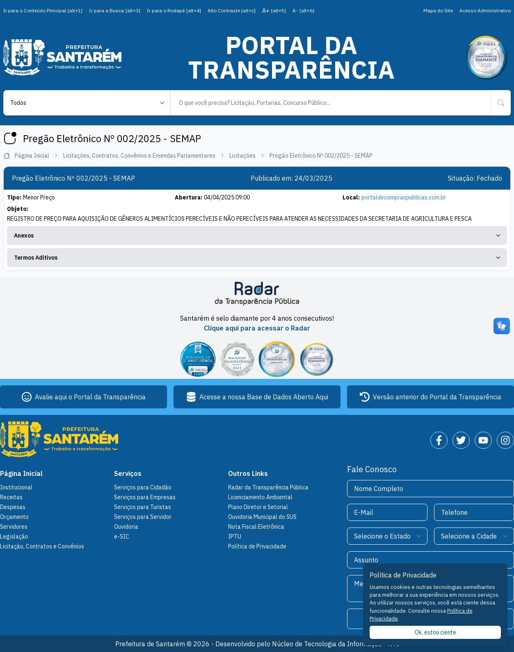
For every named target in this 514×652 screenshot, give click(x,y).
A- (303, 10)
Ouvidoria (126, 526)
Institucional (16, 487)
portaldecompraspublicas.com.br (403, 197)
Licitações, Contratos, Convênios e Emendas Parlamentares (143, 155)
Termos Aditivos (257, 257)
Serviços (128, 473)
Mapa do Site (438, 10)
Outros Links (248, 473)
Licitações (247, 155)
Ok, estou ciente (435, 632)
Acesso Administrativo (485, 10)
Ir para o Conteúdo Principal (42, 10)
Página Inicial (30, 155)
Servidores (13, 526)
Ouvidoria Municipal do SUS (262, 517)
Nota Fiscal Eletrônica (256, 526)
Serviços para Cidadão (142, 487)
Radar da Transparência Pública (268, 487)
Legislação (14, 536)
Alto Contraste (232, 10)
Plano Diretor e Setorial (258, 507)
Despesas (12, 507)
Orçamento (14, 517)
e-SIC (121, 536)
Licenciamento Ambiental (260, 497)
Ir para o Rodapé (174, 10)
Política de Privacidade (257, 546)
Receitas (11, 497)
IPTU (234, 536)
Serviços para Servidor (142, 517)
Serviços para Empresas (145, 497)
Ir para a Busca (114, 10)
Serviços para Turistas (142, 507)
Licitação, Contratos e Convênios (42, 546)
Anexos (257, 235)
